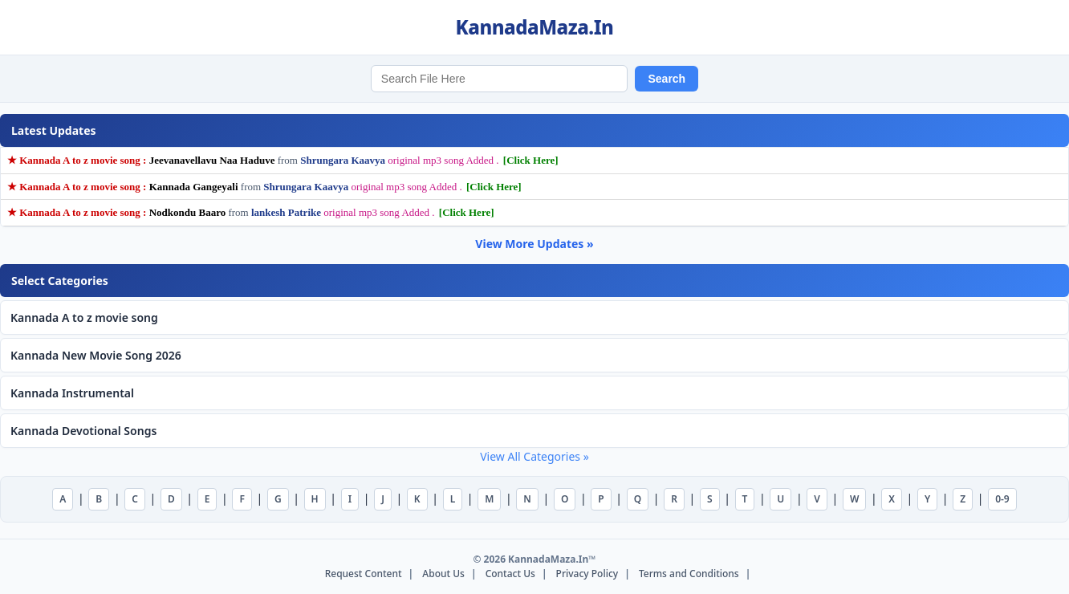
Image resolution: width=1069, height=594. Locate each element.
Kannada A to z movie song (84, 317)
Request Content (363, 573)
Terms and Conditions (689, 573)
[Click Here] (531, 160)
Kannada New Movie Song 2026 (95, 355)
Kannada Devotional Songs (83, 430)
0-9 (1002, 499)
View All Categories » (534, 456)
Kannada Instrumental (72, 393)
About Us (443, 573)
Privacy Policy (587, 573)
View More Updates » (534, 243)
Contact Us (510, 573)
